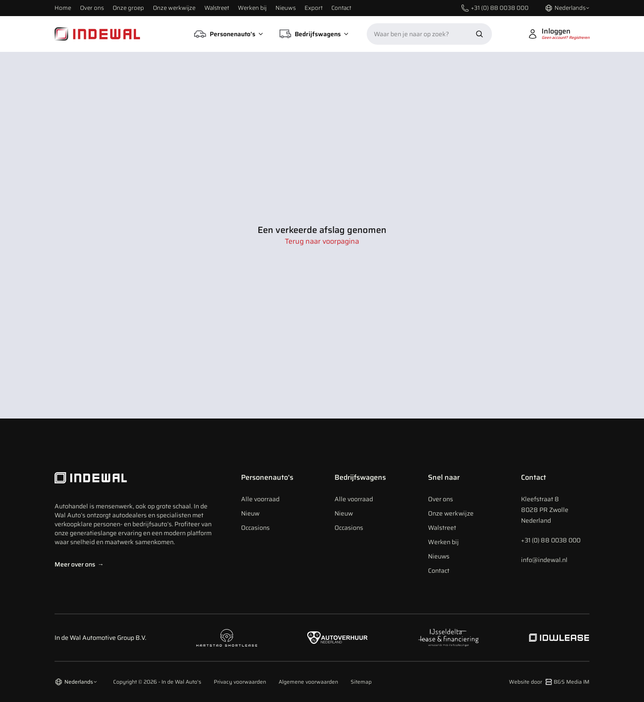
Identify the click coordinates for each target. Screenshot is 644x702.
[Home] (97, 34)
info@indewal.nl (544, 560)
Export (313, 8)
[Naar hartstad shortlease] (226, 638)
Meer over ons (79, 564)
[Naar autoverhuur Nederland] (337, 637)
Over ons (92, 8)
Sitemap (361, 682)
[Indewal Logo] (135, 478)
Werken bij (252, 8)
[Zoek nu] (479, 34)
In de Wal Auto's (181, 681)
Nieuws (285, 8)
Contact (341, 8)
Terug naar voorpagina (322, 241)
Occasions (255, 528)
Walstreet (216, 8)
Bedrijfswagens (360, 477)
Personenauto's (267, 477)
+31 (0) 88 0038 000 (550, 540)
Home (63, 8)
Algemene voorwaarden (308, 682)
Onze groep (128, 8)
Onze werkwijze (174, 8)
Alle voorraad (260, 499)
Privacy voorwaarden (240, 682)
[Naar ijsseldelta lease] (448, 638)
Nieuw (250, 513)
